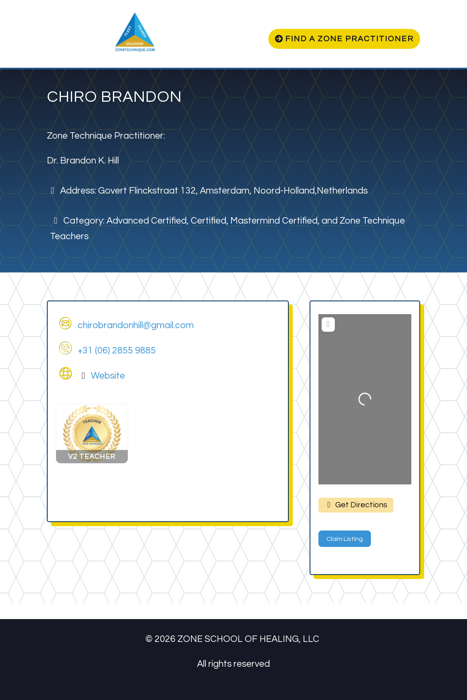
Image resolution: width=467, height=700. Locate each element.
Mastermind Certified (274, 221)
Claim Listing (344, 539)
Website (108, 376)
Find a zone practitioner (349, 39)
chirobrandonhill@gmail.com (136, 325)
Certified (208, 221)
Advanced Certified (147, 221)
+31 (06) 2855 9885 (117, 350)
